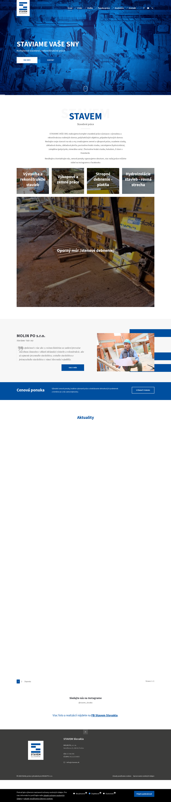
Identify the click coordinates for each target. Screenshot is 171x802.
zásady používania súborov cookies (38, 798)
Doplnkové (95, 793)
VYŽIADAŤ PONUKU (143, 400)
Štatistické (110, 793)
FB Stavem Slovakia (104, 715)
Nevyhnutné (80, 793)
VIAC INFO (16, 60)
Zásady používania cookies (121, 776)
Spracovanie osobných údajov (143, 776)
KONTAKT (50, 60)
